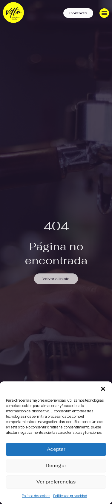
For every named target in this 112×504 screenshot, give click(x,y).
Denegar (56, 465)
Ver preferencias (56, 482)
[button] (103, 389)
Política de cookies (36, 495)
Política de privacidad (70, 495)
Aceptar (56, 449)
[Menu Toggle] (104, 13)
